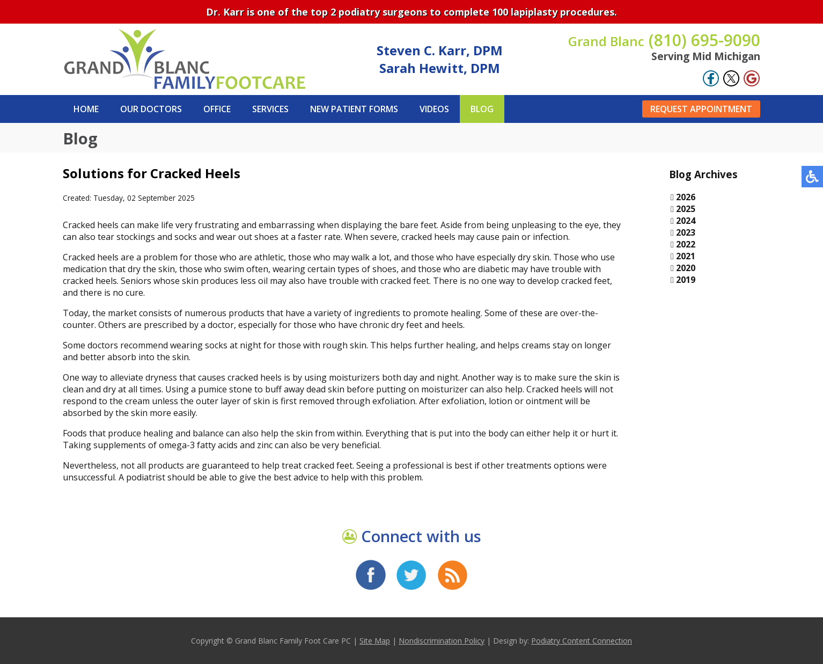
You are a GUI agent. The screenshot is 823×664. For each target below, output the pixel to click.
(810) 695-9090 (664, 40)
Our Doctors (151, 109)
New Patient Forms (354, 109)
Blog (482, 109)
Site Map (374, 641)
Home (86, 109)
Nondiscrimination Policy (441, 641)
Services (270, 109)
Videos (434, 109)
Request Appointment (701, 109)
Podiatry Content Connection (581, 641)
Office (217, 109)
